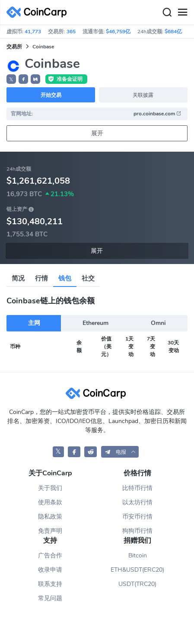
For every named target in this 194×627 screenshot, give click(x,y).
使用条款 (50, 502)
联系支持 (50, 584)
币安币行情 (137, 516)
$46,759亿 (118, 31)
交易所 (14, 46)
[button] (23, 79)
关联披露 (143, 95)
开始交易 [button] (51, 95)
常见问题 (50, 598)
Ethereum (95, 323)
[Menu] (182, 12)
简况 (18, 278)
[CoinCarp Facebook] (74, 451)
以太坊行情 (137, 502)
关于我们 (50, 488)
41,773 (33, 31)
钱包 (64, 278)
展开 (97, 133)
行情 (41, 278)
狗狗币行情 (137, 531)
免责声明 (50, 531)
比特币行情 (137, 488)
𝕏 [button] (11, 79)
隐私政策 (50, 516)
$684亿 (173, 31)
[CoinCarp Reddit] (90, 451)
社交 (88, 278)
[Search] (167, 12)
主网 (34, 323)
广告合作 (50, 555)
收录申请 (50, 570)
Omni (158, 323)
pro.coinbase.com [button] (157, 113)
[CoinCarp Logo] (38, 12)
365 (71, 31)
